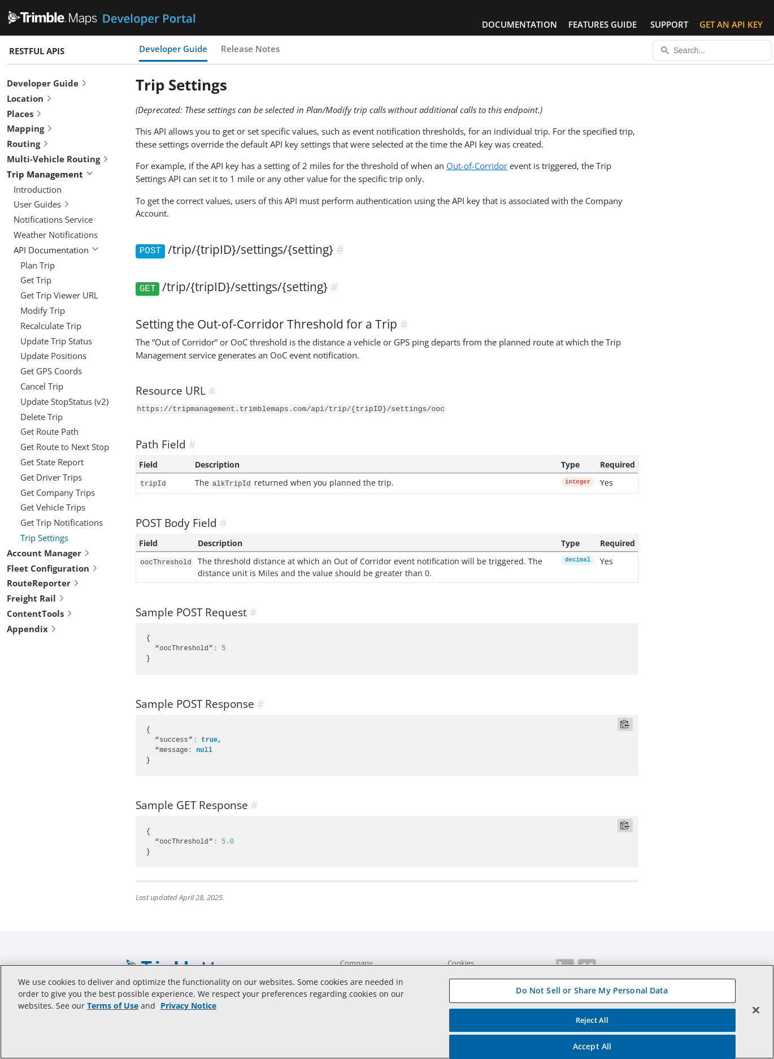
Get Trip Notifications (61, 522)
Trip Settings (44, 537)
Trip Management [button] (50, 174)
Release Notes (250, 48)
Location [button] (30, 98)
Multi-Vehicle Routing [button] (58, 159)
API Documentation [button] (56, 250)
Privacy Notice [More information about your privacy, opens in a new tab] (188, 1005)
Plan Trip (37, 265)
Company (356, 963)
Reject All (592, 1020)
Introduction (38, 189)
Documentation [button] (519, 24)
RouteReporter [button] (43, 583)
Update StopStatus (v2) (64, 401)
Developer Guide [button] (47, 83)
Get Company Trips (57, 492)
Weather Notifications (56, 234)
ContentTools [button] (40, 613)
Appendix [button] (32, 628)
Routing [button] (28, 143)
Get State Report (52, 462)
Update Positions (53, 355)
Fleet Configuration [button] (52, 568)
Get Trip (35, 280)
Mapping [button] (30, 128)
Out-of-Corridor (476, 165)
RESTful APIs (36, 51)
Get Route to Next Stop (64, 446)
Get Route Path (49, 431)
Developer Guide (173, 48)
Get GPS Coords (51, 371)
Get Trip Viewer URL (59, 295)
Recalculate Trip (50, 325)
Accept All (592, 1046)
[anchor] (341, 249)
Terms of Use (112, 1005)
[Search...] (712, 50)
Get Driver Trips (51, 477)
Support (669, 24)
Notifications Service (53, 219)
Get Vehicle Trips (52, 507)
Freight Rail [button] (36, 598)
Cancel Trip (41, 386)
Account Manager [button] (48, 553)
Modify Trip (42, 310)
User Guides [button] (42, 204)
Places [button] (24, 113)
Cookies (460, 963)
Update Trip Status (56, 341)
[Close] (755, 1010)
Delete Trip (41, 416)
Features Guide (602, 24)
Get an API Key (731, 24)
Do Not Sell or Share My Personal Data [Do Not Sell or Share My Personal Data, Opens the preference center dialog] (592, 990)
